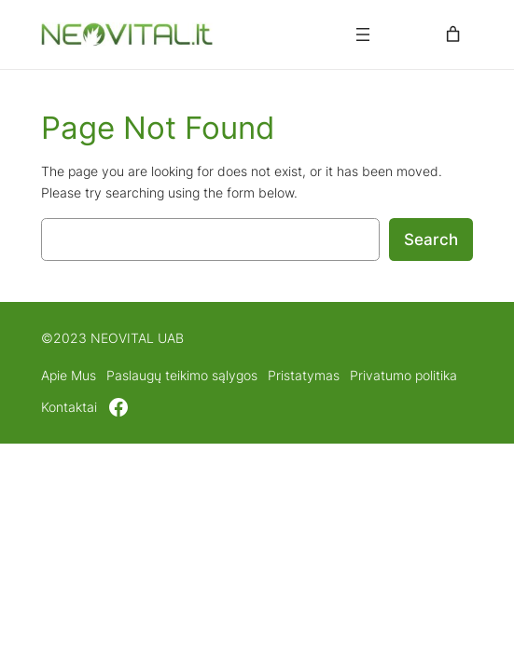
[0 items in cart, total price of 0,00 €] (453, 34)
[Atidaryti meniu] (363, 34)
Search (431, 239)
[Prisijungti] (408, 35)
